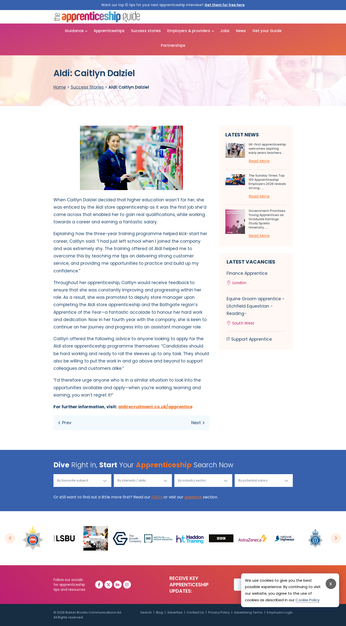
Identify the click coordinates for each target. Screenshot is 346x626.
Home (59, 87)
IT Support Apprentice (249, 339)
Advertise (174, 612)
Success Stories (87, 87)
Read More (259, 161)
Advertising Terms (248, 612)
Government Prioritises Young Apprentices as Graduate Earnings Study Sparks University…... (267, 219)
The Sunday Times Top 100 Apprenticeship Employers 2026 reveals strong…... (267, 181)
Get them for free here (225, 4)
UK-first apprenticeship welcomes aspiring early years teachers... (267, 148)
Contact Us (195, 612)
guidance (193, 497)
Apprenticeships (109, 30)
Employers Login (280, 612)
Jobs (225, 30)
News (241, 30)
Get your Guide (267, 30)
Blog (159, 612)
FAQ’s (157, 497)
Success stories (146, 30)
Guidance (74, 30)
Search (146, 612)
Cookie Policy (307, 599)
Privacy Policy (219, 612)
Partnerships (173, 45)
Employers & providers (188, 30)
